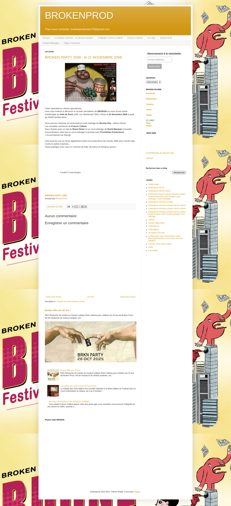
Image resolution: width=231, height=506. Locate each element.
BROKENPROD (79, 15)
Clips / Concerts (72, 43)
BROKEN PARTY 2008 (56, 195)
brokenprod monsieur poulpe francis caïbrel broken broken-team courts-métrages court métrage (166, 214)
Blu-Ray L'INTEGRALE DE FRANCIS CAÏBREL (69, 402)
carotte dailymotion (156, 223)
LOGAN (149, 158)
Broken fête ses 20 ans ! (58, 310)
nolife (150, 247)
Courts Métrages (51, 43)
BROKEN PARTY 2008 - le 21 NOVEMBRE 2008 (83, 57)
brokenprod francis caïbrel (159, 191)
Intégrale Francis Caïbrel (110, 38)
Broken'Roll (166, 38)
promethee (153, 250)
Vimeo (149, 110)
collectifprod (153, 229)
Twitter (149, 115)
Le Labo (151, 38)
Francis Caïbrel (135, 38)
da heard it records (156, 233)
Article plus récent (53, 297)
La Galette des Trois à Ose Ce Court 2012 (78, 386)
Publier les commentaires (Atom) (71, 301)
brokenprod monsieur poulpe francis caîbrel (166, 205)
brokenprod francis (156, 187)
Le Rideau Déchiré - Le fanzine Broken (73, 38)
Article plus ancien (128, 297)
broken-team (153, 184)
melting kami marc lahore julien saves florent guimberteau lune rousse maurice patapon (165, 238)
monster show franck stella (159, 244)
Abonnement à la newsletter (164, 53)
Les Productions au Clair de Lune (160, 153)
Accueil (46, 38)
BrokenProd (61, 198)
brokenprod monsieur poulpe (160, 202)
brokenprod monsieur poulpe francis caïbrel (166, 208)
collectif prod (153, 226)
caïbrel (151, 220)
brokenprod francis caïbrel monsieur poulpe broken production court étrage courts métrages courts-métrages (166, 196)
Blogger (137, 492)
